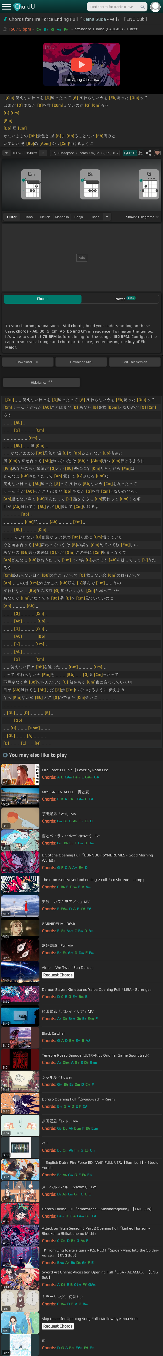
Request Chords (57, 975)
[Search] (142, 6)
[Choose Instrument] (106, 216)
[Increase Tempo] (43, 153)
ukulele (45, 217)
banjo (78, 217)
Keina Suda (94, 19)
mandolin (62, 217)
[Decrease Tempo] (6, 153)
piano (28, 217)
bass (95, 217)
